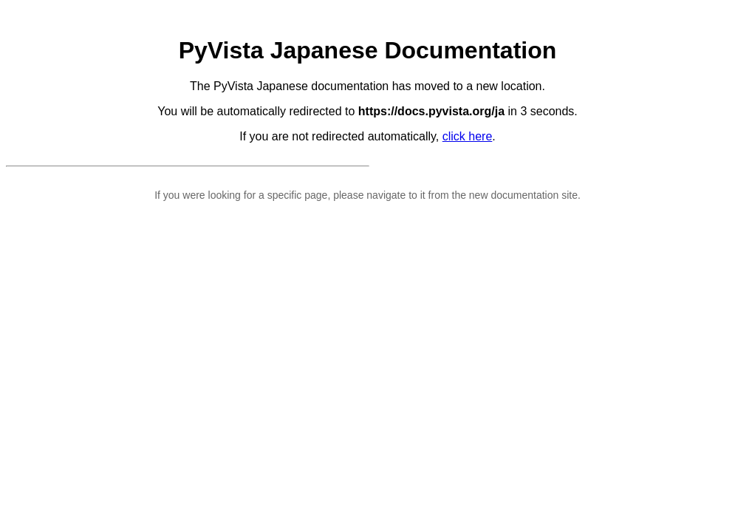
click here (467, 136)
